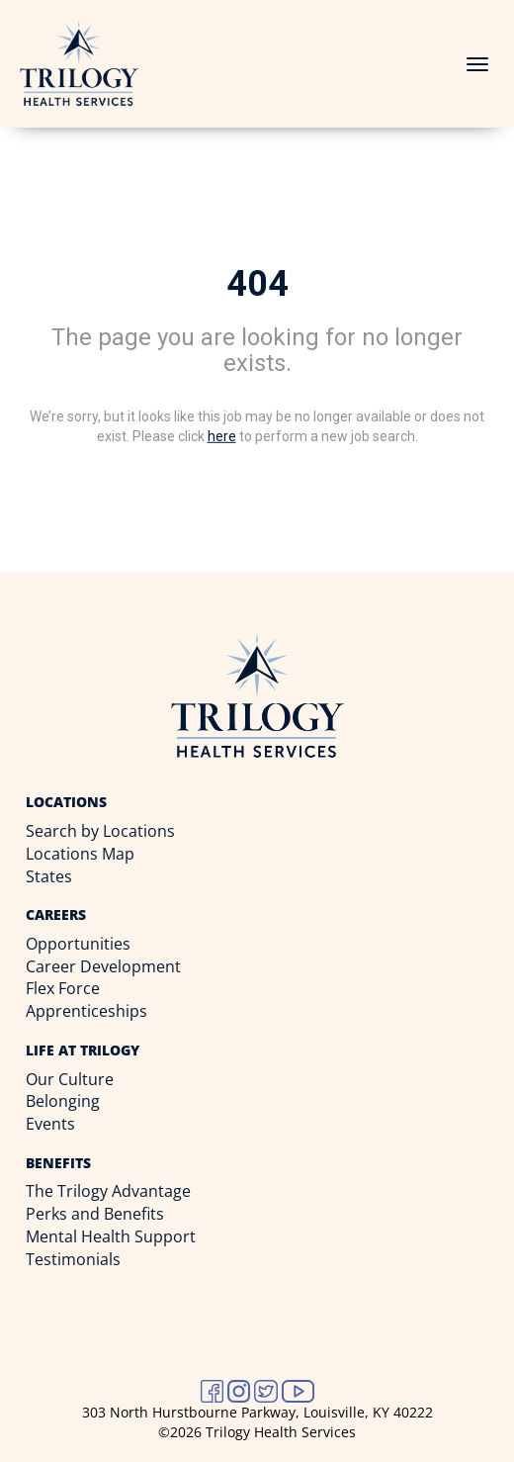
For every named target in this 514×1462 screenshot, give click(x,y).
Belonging (63, 1101)
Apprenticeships (86, 1011)
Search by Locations (100, 831)
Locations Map (80, 854)
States (49, 876)
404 (257, 284)
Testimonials (73, 1259)
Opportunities (78, 944)
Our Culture (70, 1079)
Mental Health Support (111, 1236)
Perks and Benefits (95, 1214)
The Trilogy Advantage (108, 1191)
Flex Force (63, 988)
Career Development (103, 966)
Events (50, 1124)
